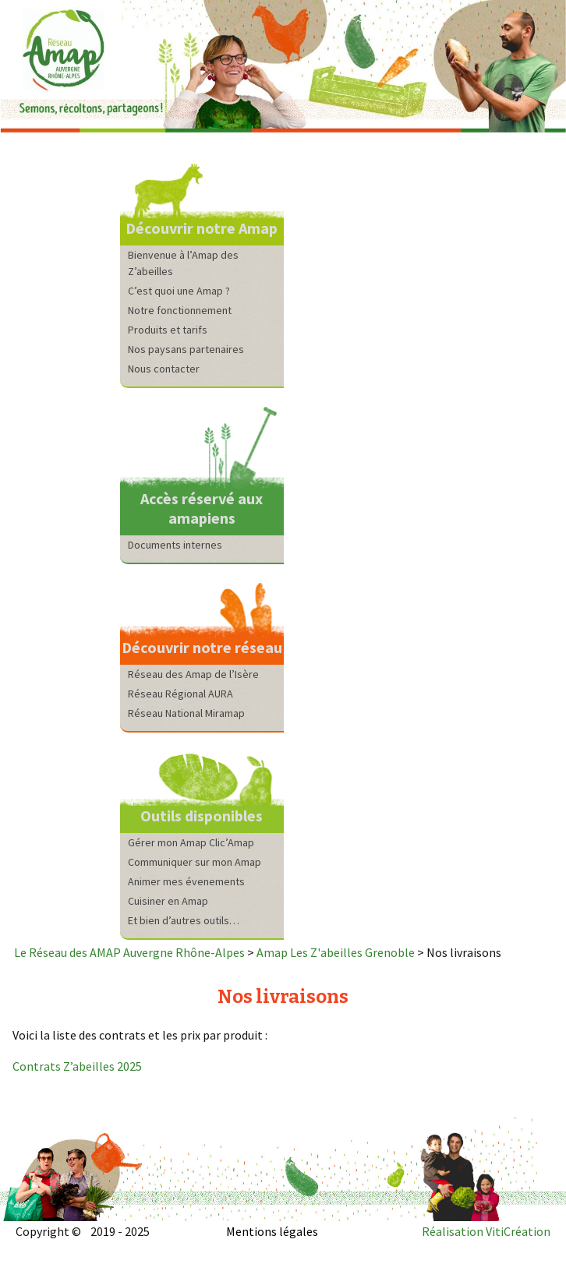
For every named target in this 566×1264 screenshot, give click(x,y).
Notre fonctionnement (180, 310)
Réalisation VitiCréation (486, 1231)
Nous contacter (164, 369)
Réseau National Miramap (186, 713)
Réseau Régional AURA (180, 694)
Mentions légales (272, 1231)
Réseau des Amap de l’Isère (193, 674)
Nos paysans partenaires (186, 349)
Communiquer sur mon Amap (194, 862)
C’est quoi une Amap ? (179, 291)
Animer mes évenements (186, 881)
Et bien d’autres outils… (183, 920)
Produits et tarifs (167, 330)
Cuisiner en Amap (168, 901)
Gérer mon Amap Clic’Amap (191, 842)
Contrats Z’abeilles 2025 (77, 1066)
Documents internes (175, 545)
